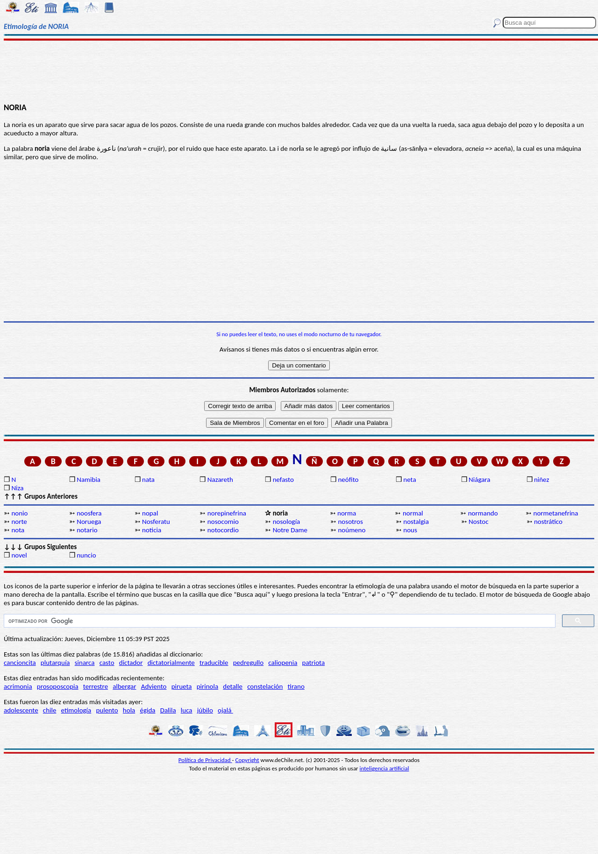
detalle (232, 686)
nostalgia (416, 521)
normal (413, 513)
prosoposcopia (57, 686)
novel (19, 555)
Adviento (154, 686)
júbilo (205, 710)
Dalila (168, 710)
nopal (150, 513)
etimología (76, 710)
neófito (348, 479)
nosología (286, 521)
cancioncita (20, 662)
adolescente (21, 710)
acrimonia (18, 686)
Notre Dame (290, 530)
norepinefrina (226, 513)
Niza (17, 488)
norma (346, 513)
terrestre (95, 686)
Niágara (479, 479)
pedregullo (248, 662)
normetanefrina (556, 513)
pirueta (181, 686)
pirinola (207, 686)
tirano (296, 686)
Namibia (88, 479)
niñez (541, 479)
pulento (107, 710)
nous (410, 530)
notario (87, 530)
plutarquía (55, 662)
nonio (19, 513)
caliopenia (282, 662)
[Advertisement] (299, 71)
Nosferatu (156, 521)
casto (107, 662)
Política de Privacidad (205, 759)
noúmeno (351, 530)
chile (50, 710)
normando (483, 513)
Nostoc (478, 521)
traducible (213, 662)
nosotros (350, 521)
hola (129, 710)
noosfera (89, 513)
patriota (313, 662)
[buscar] (278, 621)
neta (409, 479)
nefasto (283, 479)
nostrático (548, 521)
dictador (131, 662)
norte (19, 521)
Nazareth (220, 479)
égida (147, 710)
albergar (124, 686)
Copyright (247, 759)
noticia (151, 530)
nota (17, 530)
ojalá (225, 710)
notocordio (223, 530)
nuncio (86, 555)
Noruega (89, 521)
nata (148, 479)
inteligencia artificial (384, 768)
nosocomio (223, 521)
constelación (265, 686)
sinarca (85, 662)
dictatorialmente (171, 662)
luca (186, 710)
